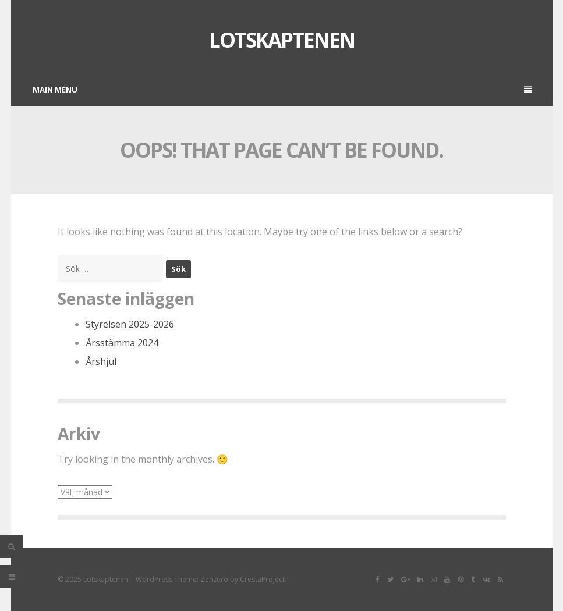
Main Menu (282, 89)
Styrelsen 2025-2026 (130, 324)
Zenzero (214, 579)
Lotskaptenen (282, 40)
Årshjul (101, 361)
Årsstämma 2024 (122, 342)
